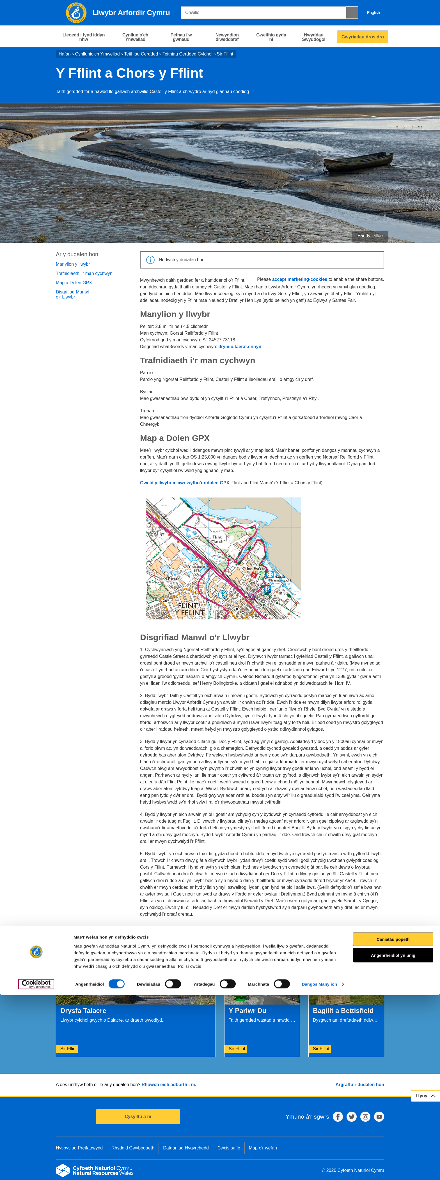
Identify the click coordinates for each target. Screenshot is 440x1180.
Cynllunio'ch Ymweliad (97, 54)
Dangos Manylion (319, 1169)
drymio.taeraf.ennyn (239, 346)
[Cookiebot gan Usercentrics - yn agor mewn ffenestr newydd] (36, 1169)
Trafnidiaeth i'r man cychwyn (84, 273)
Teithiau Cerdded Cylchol (187, 54)
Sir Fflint (225, 54)
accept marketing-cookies (299, 279)
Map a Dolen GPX (74, 282)
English (373, 12)
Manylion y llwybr (73, 264)
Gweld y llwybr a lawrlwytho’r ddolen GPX (184, 482)
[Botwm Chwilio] (352, 12)
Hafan (65, 54)
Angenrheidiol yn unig (393, 1140)
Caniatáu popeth (393, 1123)
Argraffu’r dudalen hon (360, 1084)
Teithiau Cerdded (141, 54)
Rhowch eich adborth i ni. (168, 1084)
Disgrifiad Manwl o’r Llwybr (72, 294)
